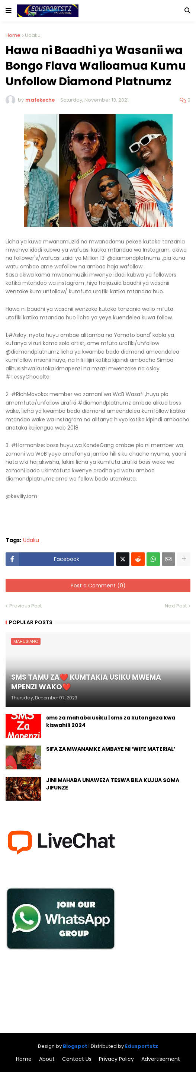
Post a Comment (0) (98, 585)
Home (13, 35)
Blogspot (75, 1046)
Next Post (176, 605)
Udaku (33, 35)
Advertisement (160, 1059)
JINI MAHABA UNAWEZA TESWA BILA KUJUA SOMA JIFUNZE (112, 784)
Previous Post (25, 605)
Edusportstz (141, 1046)
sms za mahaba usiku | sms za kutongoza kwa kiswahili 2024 (110, 721)
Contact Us (76, 1059)
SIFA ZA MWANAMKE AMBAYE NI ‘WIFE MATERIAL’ (110, 749)
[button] (8, 10)
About (47, 1059)
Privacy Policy (116, 1059)
